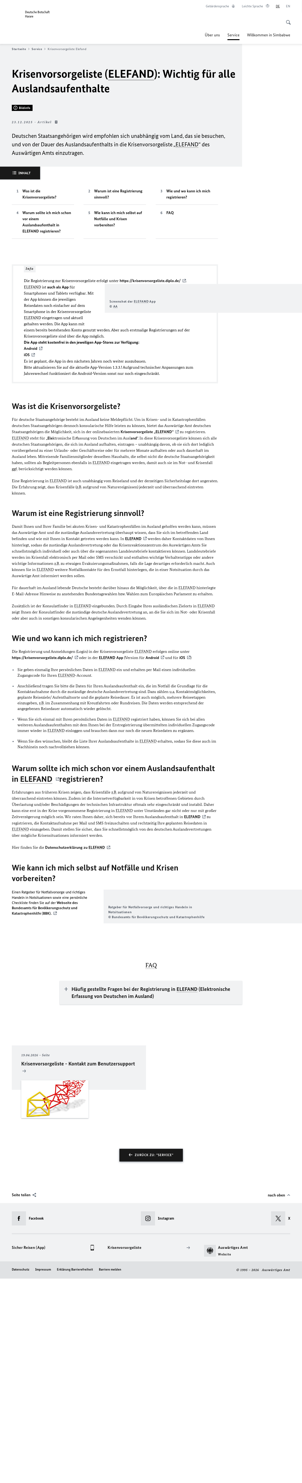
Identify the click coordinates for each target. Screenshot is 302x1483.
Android (152, 809)
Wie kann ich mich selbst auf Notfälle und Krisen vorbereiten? (118, 347)
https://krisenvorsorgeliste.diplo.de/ (150, 409)
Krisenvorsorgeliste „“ (147, 584)
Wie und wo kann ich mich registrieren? (188, 322)
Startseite (20, 49)
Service (233, 35)
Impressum (43, 1474)
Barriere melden (110, 1474)
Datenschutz (20, 1474)
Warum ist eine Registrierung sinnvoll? (118, 322)
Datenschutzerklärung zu (75, 999)
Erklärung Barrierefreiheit (75, 1474)
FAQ (170, 341)
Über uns (212, 35)
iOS (182, 809)
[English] (288, 6)
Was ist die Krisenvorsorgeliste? (39, 322)
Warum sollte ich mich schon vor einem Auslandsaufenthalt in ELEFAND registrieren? (46, 350)
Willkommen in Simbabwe (268, 35)
